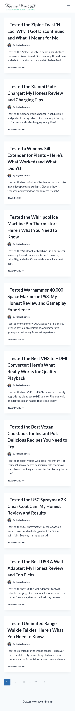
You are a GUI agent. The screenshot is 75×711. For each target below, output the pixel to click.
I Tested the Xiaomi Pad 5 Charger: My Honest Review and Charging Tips (35, 93)
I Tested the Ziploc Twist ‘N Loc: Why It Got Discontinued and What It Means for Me (36, 31)
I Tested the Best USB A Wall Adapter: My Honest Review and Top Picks (35, 568)
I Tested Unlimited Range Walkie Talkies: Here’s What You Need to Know (35, 630)
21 (36, 682)
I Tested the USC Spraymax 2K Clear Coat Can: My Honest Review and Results (36, 506)
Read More (15, 67)
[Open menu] (68, 6)
